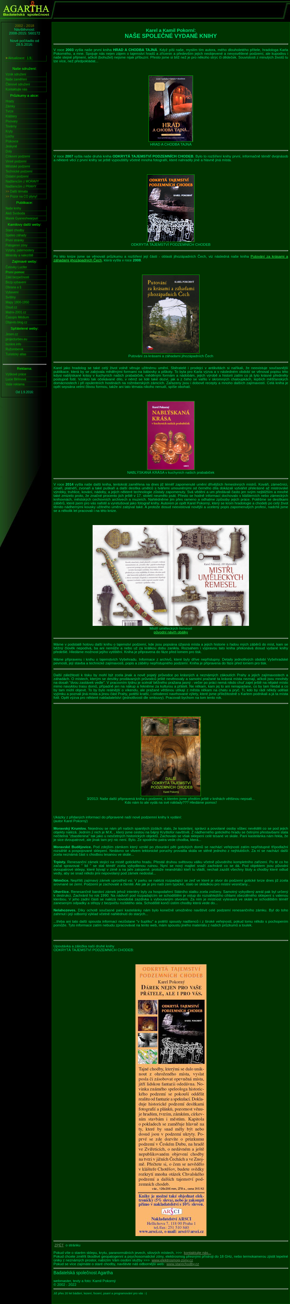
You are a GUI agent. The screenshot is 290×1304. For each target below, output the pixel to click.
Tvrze (9, 111)
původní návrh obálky (171, 632)
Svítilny (11, 297)
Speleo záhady (16, 235)
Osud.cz (11, 307)
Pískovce (12, 141)
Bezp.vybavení (16, 282)
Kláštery (11, 116)
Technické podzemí (19, 171)
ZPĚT (59, 1245)
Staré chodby (15, 230)
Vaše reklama (15, 384)
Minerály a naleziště (19, 255)
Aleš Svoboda (15, 213)
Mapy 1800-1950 (17, 302)
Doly (9, 151)
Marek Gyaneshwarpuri (22, 218)
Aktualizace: (19, 58)
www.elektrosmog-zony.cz (172, 1260)
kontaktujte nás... (197, 1253)
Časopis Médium (17, 317)
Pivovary (12, 121)
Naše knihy (13, 208)
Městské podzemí (18, 166)
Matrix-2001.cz (16, 312)
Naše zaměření (16, 79)
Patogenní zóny (17, 245)
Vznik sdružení (16, 74)
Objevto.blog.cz (16, 322)
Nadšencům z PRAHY (21, 186)
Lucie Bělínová (16, 379)
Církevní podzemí (18, 156)
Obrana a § (13, 287)
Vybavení (12, 292)
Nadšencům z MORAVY (22, 181)
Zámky (10, 106)
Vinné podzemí (16, 161)
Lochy (10, 136)
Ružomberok (14, 349)
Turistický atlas (16, 354)
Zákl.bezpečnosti (17, 277)
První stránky (15, 240)
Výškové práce (16, 374)
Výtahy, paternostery (20, 250)
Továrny (11, 126)
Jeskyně (11, 146)
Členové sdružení (18, 84)
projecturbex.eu (16, 339)
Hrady (10, 101)
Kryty (9, 131)
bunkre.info (13, 344)
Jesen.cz (12, 334)
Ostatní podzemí (17, 176)
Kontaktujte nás (16, 89)
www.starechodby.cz (182, 1264)
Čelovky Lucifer (16, 267)
